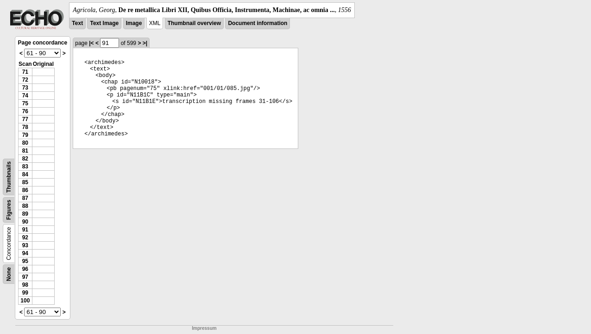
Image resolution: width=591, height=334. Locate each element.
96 (25, 269)
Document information (257, 23)
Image (134, 23)
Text (77, 23)
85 (25, 182)
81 (25, 151)
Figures (9, 210)
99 (25, 292)
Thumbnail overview (194, 23)
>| (145, 43)
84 (25, 174)
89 (25, 214)
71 (25, 72)
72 (25, 80)
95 (25, 261)
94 (25, 253)
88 (25, 206)
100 (25, 300)
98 (25, 285)
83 (25, 166)
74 (25, 95)
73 (25, 87)
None (9, 274)
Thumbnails (9, 177)
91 (25, 229)
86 (25, 190)
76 (25, 111)
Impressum (204, 328)
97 (25, 277)
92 (25, 237)
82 (25, 158)
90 (25, 221)
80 (25, 143)
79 (25, 135)
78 (25, 127)
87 (25, 198)
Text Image (104, 23)
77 (25, 119)
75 (25, 103)
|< (91, 43)
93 (25, 245)
